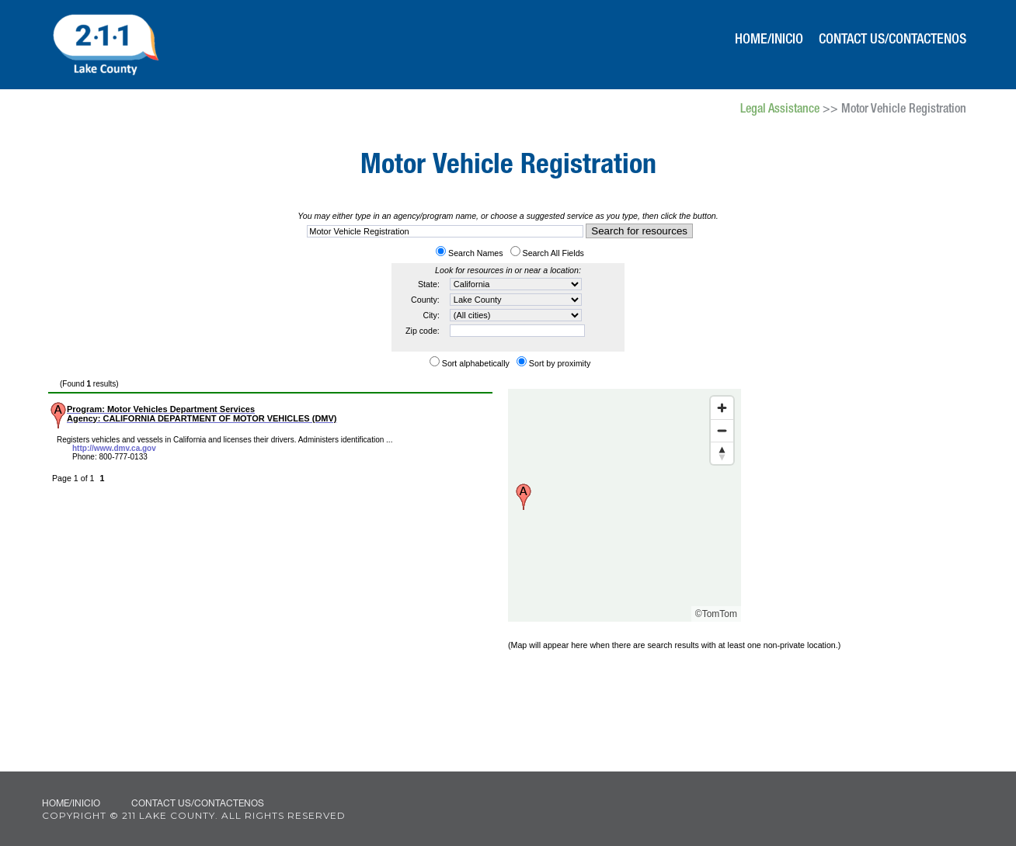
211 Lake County (105, 43)
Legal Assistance (779, 110)
